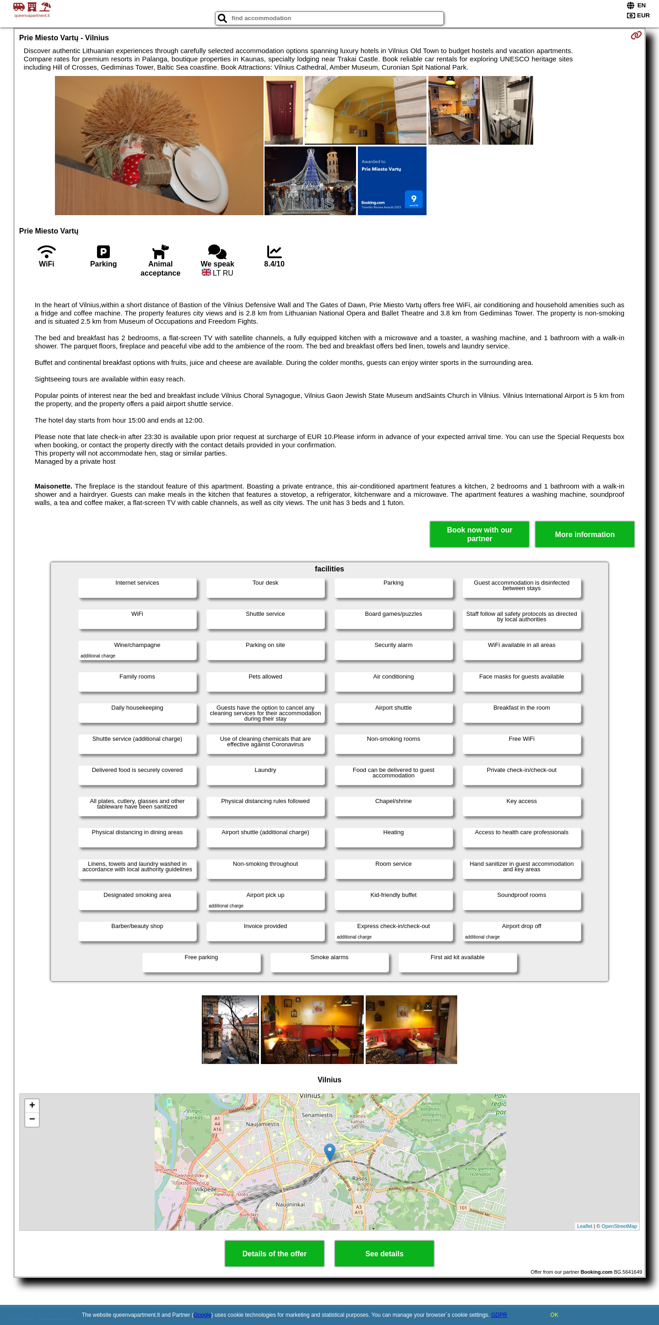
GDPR (499, 1315)
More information (585, 534)
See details (384, 1254)
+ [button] (32, 1106)
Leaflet (584, 1226)
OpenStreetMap (619, 1226)
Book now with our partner (480, 534)
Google (202, 1315)
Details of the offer (275, 1254)
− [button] (32, 1120)
